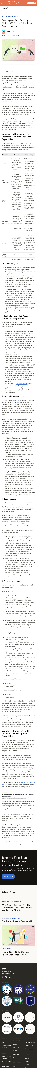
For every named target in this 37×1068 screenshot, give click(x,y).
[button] (33, 8)
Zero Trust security (22, 384)
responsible (15, 400)
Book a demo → (8, 876)
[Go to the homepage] (5, 8)
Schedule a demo (7, 842)
